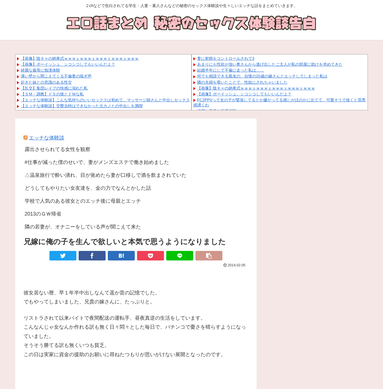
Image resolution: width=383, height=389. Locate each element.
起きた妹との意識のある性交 (46, 82)
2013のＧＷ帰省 (43, 214)
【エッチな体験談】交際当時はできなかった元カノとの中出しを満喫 (82, 106)
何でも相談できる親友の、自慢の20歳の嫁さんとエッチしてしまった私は (262, 76)
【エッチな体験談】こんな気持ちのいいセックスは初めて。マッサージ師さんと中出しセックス (105, 100)
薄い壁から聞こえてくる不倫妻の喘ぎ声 (56, 76)
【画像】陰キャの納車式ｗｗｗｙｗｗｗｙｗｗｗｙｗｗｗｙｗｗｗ (80, 58)
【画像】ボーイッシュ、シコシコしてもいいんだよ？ (68, 64)
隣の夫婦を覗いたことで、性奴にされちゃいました (242, 82)
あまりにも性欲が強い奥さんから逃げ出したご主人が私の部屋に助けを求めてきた (270, 64)
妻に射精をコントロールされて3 (225, 58)
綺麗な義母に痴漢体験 (40, 70)
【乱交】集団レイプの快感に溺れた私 (54, 88)
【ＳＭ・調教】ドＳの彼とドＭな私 (52, 94)
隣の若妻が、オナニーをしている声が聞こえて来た (83, 227)
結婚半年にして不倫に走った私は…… (230, 70)
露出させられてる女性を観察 (57, 149)
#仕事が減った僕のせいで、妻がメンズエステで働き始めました (97, 162)
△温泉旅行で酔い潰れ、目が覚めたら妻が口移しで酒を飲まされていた (105, 175)
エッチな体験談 (46, 138)
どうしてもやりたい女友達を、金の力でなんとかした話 (88, 188)
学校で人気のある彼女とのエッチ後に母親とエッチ (83, 201)
